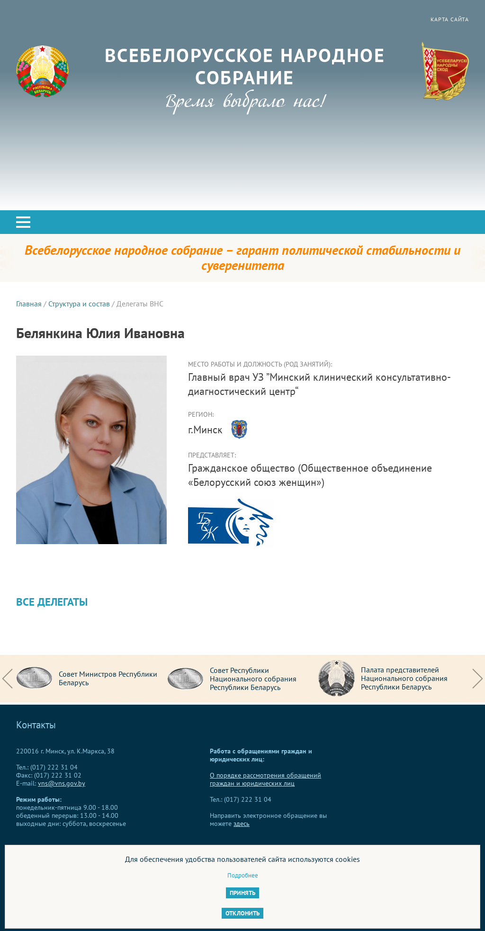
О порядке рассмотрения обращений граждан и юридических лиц (265, 779)
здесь (242, 823)
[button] (23, 222)
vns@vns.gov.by (61, 783)
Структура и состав (79, 303)
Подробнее (242, 875)
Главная (29, 303)
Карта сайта (450, 19)
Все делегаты (52, 602)
